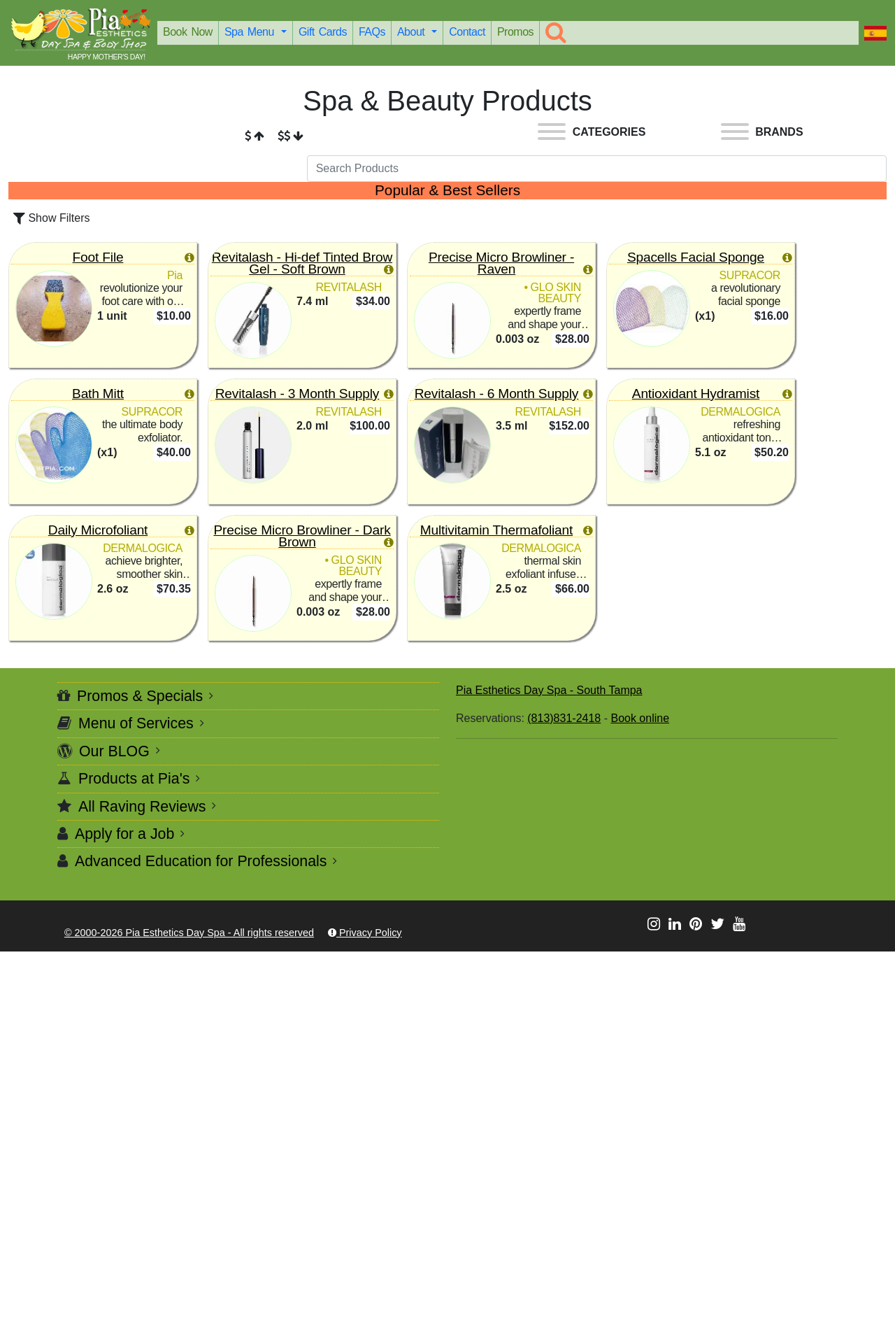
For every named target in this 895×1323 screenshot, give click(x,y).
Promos (515, 32)
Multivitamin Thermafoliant (496, 530)
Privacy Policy (365, 932)
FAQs (372, 32)
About (413, 32)
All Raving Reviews (142, 806)
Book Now (188, 32)
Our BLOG (114, 751)
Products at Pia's (133, 778)
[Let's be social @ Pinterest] (695, 924)
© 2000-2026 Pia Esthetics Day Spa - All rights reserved (189, 932)
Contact (467, 32)
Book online (639, 718)
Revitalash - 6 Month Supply (497, 393)
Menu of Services (136, 723)
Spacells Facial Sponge (695, 257)
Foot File (98, 257)
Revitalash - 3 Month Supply (297, 393)
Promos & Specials (140, 696)
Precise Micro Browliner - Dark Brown (301, 536)
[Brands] (762, 134)
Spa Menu (251, 32)
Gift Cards (323, 32)
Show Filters (51, 218)
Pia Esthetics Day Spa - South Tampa (549, 690)
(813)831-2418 (564, 718)
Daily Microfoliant (98, 530)
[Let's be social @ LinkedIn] (674, 924)
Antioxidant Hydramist (695, 393)
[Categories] (591, 134)
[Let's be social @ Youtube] (739, 924)
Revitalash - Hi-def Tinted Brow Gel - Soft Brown (302, 263)
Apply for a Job (124, 834)
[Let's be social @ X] (717, 924)
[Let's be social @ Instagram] (653, 924)
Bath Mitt (98, 393)
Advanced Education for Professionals (201, 861)
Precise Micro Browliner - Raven (501, 263)
